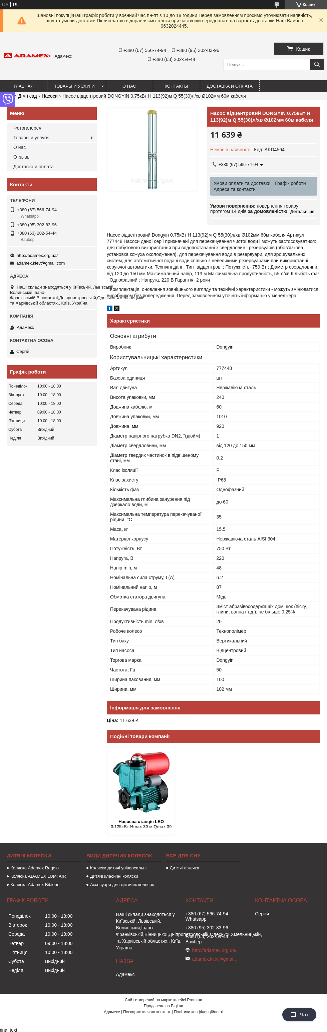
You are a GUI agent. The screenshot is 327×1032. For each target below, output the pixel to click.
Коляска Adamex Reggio (34, 867)
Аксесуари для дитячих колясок (122, 884)
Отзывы (21, 157)
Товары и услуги (74, 86)
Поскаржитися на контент (147, 1012)
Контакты (176, 86)
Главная (24, 86)
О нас (129, 86)
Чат (299, 1015)
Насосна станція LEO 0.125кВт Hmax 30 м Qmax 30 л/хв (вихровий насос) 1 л (141, 824)
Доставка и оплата (230, 86)
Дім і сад (27, 96)
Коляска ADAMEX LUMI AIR (38, 876)
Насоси (50, 96)
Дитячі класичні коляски (114, 876)
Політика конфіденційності (198, 1012)
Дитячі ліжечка (184, 867)
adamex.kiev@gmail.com (40, 263)
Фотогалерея (27, 128)
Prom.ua (194, 1000)
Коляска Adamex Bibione (34, 884)
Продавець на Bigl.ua (163, 1006)
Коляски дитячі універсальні (118, 867)
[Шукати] (317, 64)
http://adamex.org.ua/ (37, 255)
